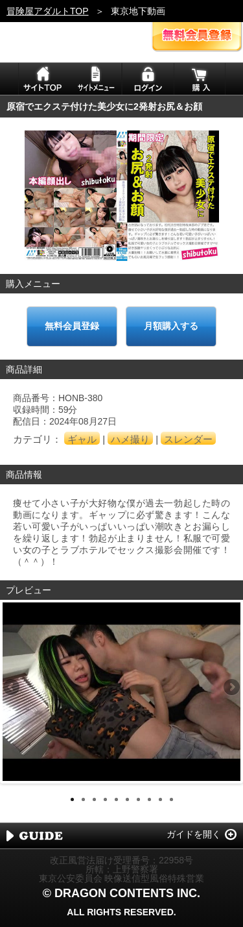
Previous (12, 688)
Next (230, 688)
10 (171, 799)
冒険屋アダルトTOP (47, 11)
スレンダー (188, 439)
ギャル (82, 439)
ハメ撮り (130, 439)
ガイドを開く (194, 834)
